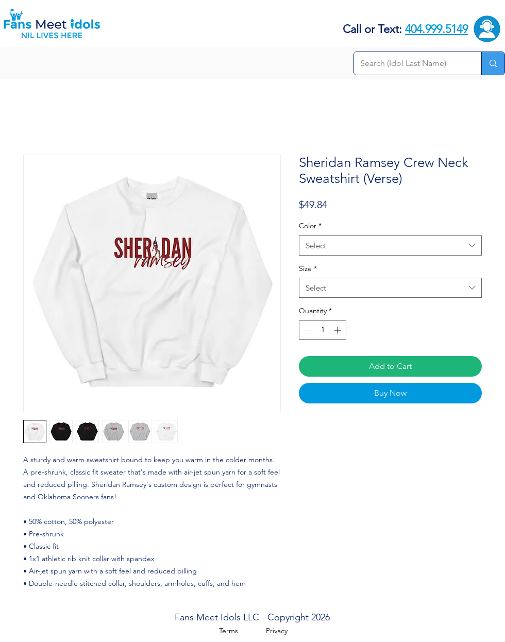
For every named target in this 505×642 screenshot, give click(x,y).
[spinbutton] (322, 330)
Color (310, 225)
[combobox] (390, 245)
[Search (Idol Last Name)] (410, 63)
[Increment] (338, 330)
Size (308, 268)
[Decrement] (306, 330)
